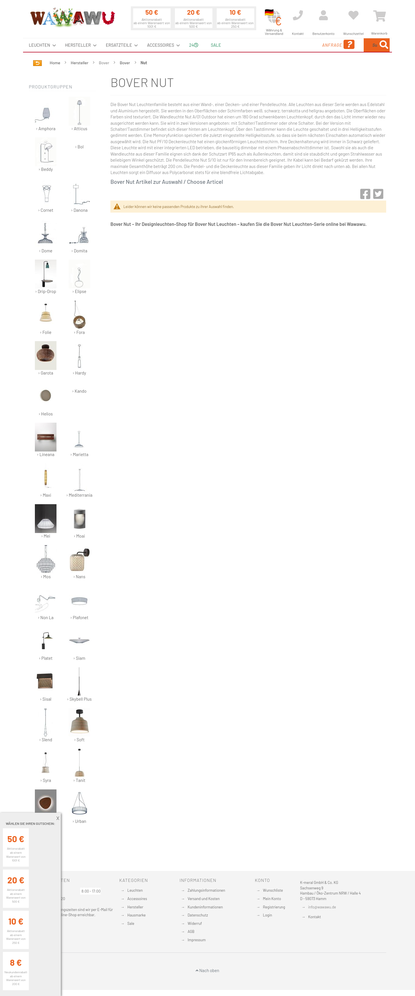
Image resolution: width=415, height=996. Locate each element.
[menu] (207, 45)
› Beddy (45, 154)
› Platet (45, 643)
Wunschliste (273, 890)
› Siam (79, 643)
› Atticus (79, 114)
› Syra (45, 766)
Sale (130, 923)
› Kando (79, 391)
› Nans (79, 562)
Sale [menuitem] (216, 45)
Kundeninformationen (205, 907)
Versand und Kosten (204, 898)
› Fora (79, 317)
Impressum (197, 940)
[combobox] (347, 45)
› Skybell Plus (79, 684)
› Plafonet (79, 603)
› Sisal (45, 684)
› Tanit (79, 766)
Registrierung (274, 907)
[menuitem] (40, 45)
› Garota (45, 358)
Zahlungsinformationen (206, 890)
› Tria (45, 806)
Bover (125, 62)
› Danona (79, 195)
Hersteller (80, 62)
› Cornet (45, 195)
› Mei (45, 521)
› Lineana (45, 440)
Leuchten (135, 890)
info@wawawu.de (322, 907)
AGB (191, 931)
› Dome (45, 236)
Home (55, 62)
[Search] (384, 45)
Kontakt (314, 916)
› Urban (79, 806)
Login (267, 915)
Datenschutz (198, 915)
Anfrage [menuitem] (292, 44)
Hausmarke (136, 915)
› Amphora (45, 114)
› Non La (45, 603)
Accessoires (137, 898)
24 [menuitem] (193, 45)
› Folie (45, 317)
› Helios (45, 399)
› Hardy (79, 358)
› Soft (79, 725)
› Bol (79, 146)
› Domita (79, 236)
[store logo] (72, 17)
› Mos (45, 562)
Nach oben (207, 970)
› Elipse (79, 277)
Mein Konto (272, 898)
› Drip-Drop (45, 277)
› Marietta (79, 440)
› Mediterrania (79, 480)
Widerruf (195, 923)
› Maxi (45, 480)
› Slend (45, 725)
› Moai (79, 521)
